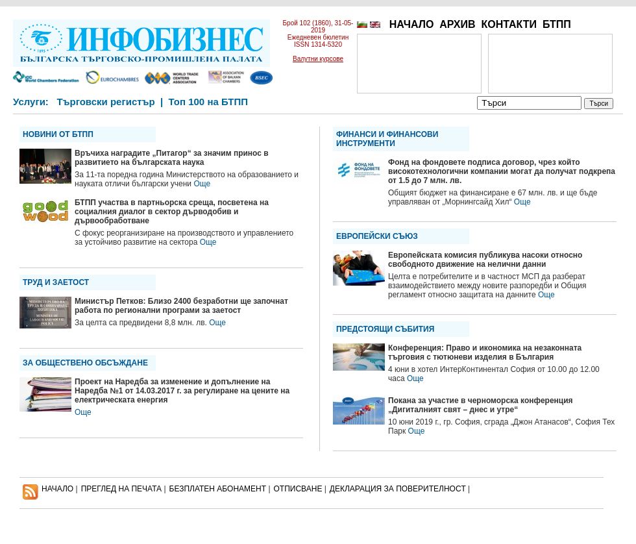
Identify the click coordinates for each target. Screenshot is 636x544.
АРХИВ (457, 24)
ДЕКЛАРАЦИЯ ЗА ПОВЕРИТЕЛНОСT (398, 488)
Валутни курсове (318, 58)
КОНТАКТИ (509, 24)
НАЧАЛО (411, 24)
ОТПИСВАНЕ (298, 488)
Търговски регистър (105, 101)
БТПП (557, 24)
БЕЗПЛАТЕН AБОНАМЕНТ (218, 488)
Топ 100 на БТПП (209, 101)
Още (201, 183)
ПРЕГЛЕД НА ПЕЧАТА (121, 488)
